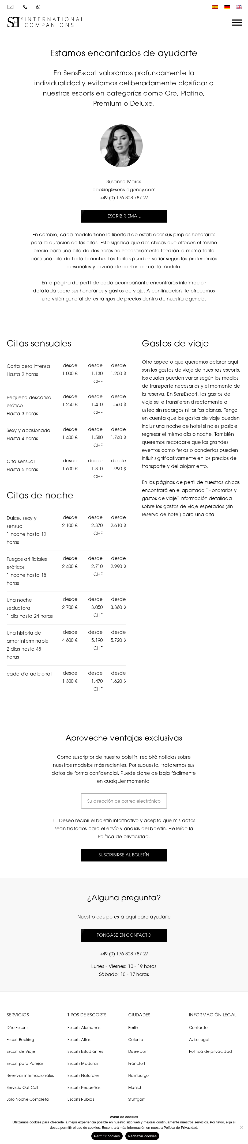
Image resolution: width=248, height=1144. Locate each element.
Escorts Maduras (82, 1063)
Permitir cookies (107, 1136)
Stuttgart (136, 1099)
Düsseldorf (138, 1051)
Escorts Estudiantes (85, 1051)
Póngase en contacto (124, 935)
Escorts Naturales (83, 1075)
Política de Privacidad (180, 1128)
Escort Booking (20, 1039)
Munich (135, 1087)
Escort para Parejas (25, 1063)
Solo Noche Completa (28, 1099)
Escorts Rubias (80, 1099)
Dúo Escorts (17, 1027)
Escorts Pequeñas (83, 1087)
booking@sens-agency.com (124, 189)
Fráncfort (136, 1063)
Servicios (18, 1014)
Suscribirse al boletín (124, 855)
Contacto (198, 1027)
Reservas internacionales (30, 1075)
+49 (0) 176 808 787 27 (124, 197)
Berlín (133, 1027)
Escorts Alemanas (83, 1027)
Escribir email (124, 216)
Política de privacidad (123, 837)
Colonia (135, 1039)
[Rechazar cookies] (241, 1127)
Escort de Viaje (21, 1051)
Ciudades (139, 1014)
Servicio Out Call (22, 1087)
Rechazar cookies (142, 1136)
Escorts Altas (79, 1039)
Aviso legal (199, 1039)
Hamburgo (138, 1075)
